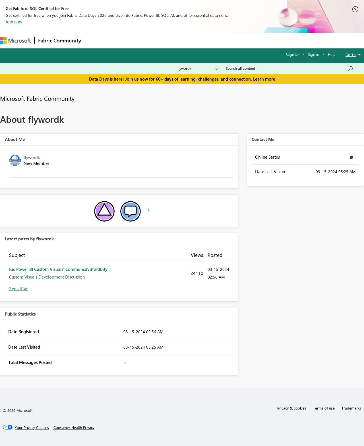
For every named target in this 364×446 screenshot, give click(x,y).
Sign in (313, 54)
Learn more (264, 79)
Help (332, 54)
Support (239, 40)
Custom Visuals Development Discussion (47, 277)
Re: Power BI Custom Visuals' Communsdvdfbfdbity (58, 269)
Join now (14, 21)
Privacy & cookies (291, 408)
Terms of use (324, 408)
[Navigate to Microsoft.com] (15, 40)
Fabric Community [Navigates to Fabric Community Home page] (59, 40)
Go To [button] (351, 54)
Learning (215, 40)
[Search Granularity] (197, 68)
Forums (94, 40)
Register (292, 54)
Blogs (193, 40)
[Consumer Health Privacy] (73, 427)
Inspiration (119, 40)
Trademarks (351, 408)
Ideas (142, 40)
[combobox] (289, 68)
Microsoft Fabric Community (37, 98)
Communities (167, 40)
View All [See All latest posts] (18, 288)
